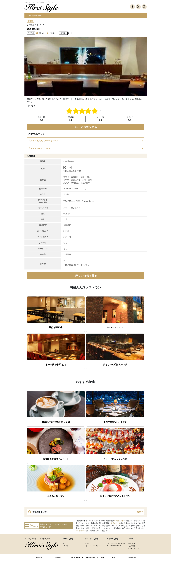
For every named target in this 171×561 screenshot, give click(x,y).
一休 (87, 543)
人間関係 (132, 546)
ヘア (65, 543)
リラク (66, 546)
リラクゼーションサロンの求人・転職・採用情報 (116, 544)
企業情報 (39, 557)
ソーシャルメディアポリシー (95, 557)
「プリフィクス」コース (39, 148)
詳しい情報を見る (86, 126)
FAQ (113, 557)
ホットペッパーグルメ (93, 546)
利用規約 (58, 557)
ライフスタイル (134, 548)
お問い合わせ (132, 557)
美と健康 (132, 543)
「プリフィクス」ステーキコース (43, 140)
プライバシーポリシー (76, 557)
